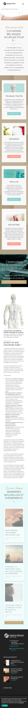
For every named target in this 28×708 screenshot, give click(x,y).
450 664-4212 (14, 646)
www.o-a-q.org (7, 340)
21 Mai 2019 (14, 665)
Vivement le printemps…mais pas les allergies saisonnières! (17, 670)
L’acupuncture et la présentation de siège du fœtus (17, 662)
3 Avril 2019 (13, 680)
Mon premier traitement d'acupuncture (17, 677)
